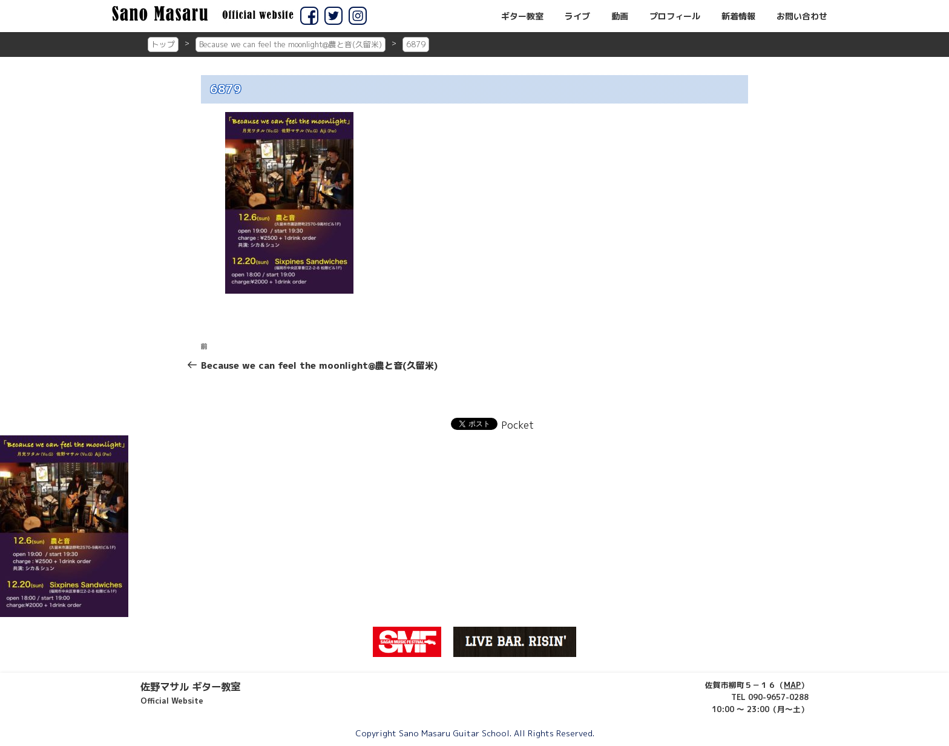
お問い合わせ (802, 16)
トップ (163, 44)
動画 (619, 16)
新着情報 (738, 16)
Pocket (517, 425)
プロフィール (674, 16)
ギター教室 (522, 16)
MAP (792, 684)
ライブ (577, 16)
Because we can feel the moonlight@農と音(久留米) (290, 44)
